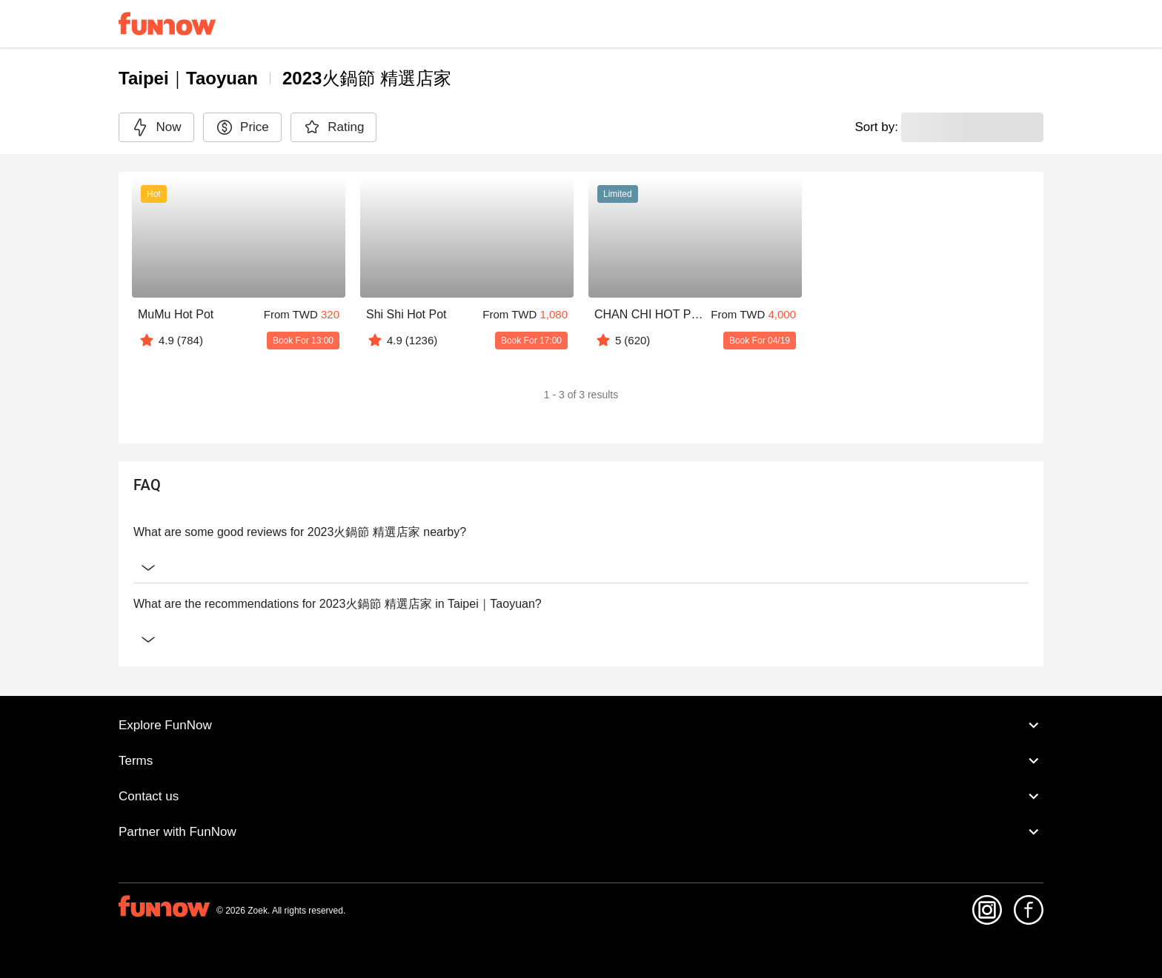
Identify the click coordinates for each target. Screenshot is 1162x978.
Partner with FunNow (581, 832)
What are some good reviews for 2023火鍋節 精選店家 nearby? (581, 532)
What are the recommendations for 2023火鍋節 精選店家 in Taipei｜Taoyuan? (581, 604)
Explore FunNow (581, 725)
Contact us (581, 796)
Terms (581, 761)
